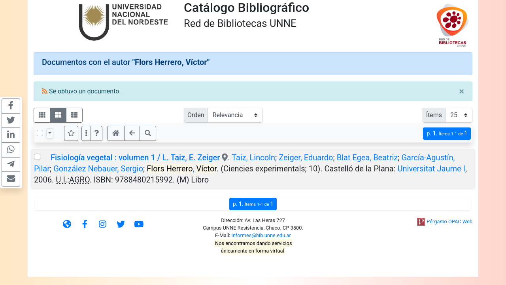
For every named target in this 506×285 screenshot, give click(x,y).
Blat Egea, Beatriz (367, 157)
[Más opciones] (86, 133)
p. (447, 133)
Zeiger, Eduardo (306, 157)
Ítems (434, 115)
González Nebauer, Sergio (98, 168)
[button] (96, 133)
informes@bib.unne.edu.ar (261, 235)
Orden (195, 115)
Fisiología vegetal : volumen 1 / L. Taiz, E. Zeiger (135, 157)
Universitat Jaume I (431, 168)
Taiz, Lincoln (253, 157)
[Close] (461, 91)
